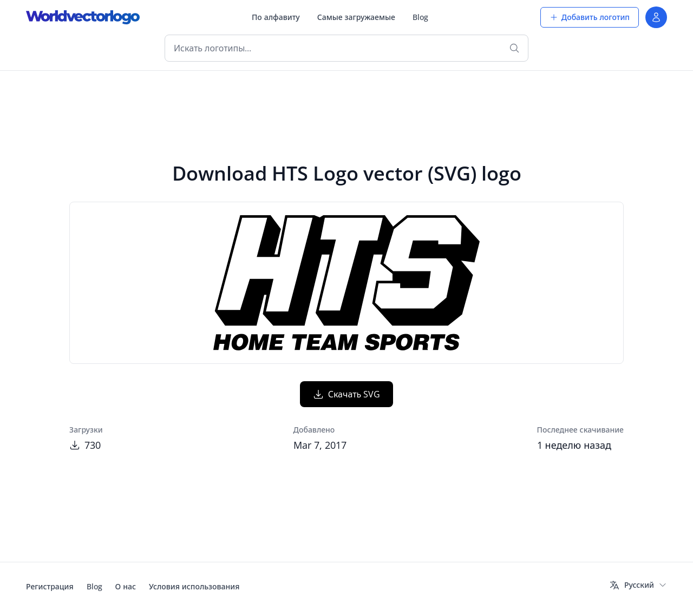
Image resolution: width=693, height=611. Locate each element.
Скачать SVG (347, 394)
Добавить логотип (590, 17)
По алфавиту (276, 17)
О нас (125, 586)
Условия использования (194, 586)
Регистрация (50, 586)
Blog (420, 17)
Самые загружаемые (356, 17)
